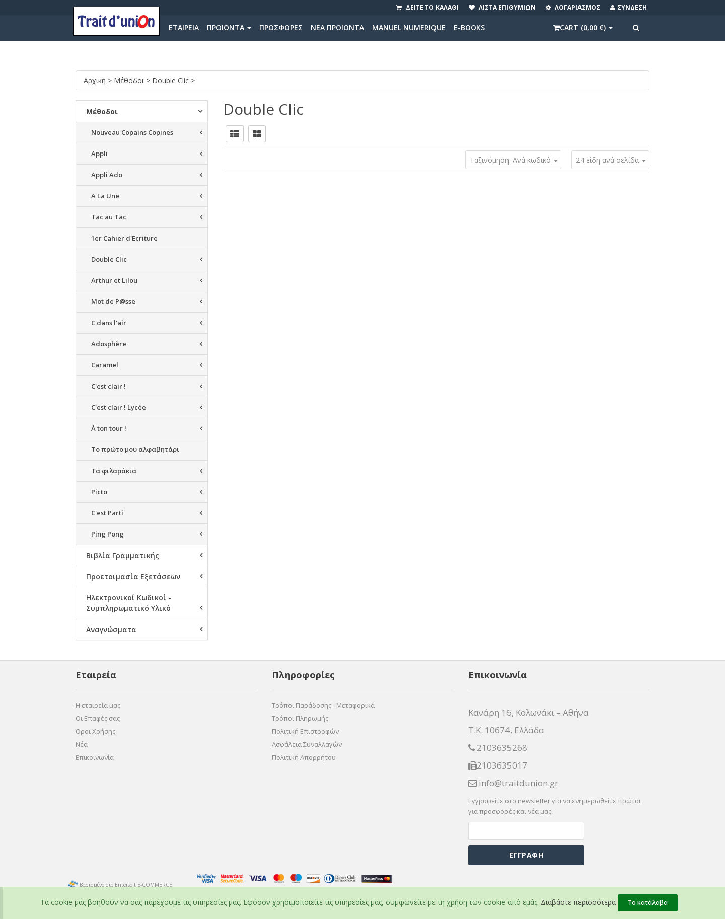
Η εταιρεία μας (98, 705)
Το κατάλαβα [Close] (648, 902)
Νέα (82, 744)
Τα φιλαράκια (113, 470)
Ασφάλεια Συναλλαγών (307, 744)
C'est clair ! (108, 386)
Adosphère (108, 343)
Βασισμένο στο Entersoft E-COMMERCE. (127, 884)
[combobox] (610, 159)
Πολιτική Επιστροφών (305, 731)
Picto (99, 491)
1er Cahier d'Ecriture (124, 238)
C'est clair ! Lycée (118, 407)
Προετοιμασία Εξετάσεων (133, 576)
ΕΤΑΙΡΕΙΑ (184, 27)
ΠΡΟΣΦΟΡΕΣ (281, 27)
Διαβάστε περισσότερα (578, 902)
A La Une (105, 195)
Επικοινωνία (95, 757)
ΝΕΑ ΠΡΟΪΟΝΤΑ (337, 27)
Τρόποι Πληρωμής (300, 718)
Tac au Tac (108, 216)
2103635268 (497, 748)
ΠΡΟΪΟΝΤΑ (229, 27)
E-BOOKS (469, 27)
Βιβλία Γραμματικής (122, 555)
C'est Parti (107, 512)
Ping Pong (107, 534)
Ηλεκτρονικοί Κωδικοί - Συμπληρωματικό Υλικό (128, 603)
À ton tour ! (108, 428)
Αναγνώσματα (111, 629)
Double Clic (171, 80)
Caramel (104, 364)
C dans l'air (108, 322)
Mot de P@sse (113, 301)
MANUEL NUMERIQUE (409, 27)
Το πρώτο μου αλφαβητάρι (135, 449)
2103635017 (497, 765)
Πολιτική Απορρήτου (304, 757)
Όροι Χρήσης (95, 731)
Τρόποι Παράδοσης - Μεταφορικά (323, 705)
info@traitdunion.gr (513, 783)
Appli (99, 153)
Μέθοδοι (130, 80)
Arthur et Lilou (114, 280)
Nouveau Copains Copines (132, 132)
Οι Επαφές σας (98, 718)
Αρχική (96, 80)
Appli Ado (106, 174)
